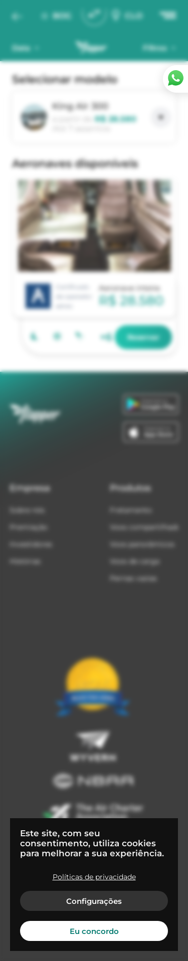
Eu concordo (94, 931)
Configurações (94, 901)
